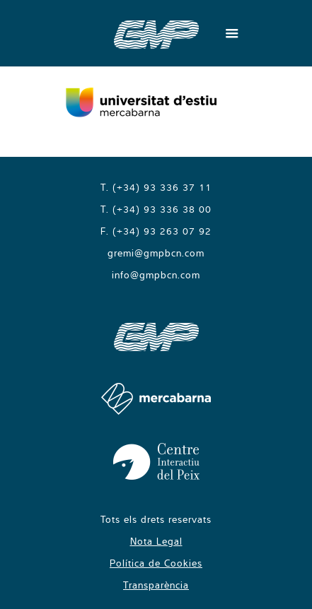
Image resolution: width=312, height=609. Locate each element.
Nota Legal (156, 541)
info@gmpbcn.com (156, 275)
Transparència (156, 585)
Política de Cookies (156, 563)
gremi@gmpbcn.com (156, 253)
